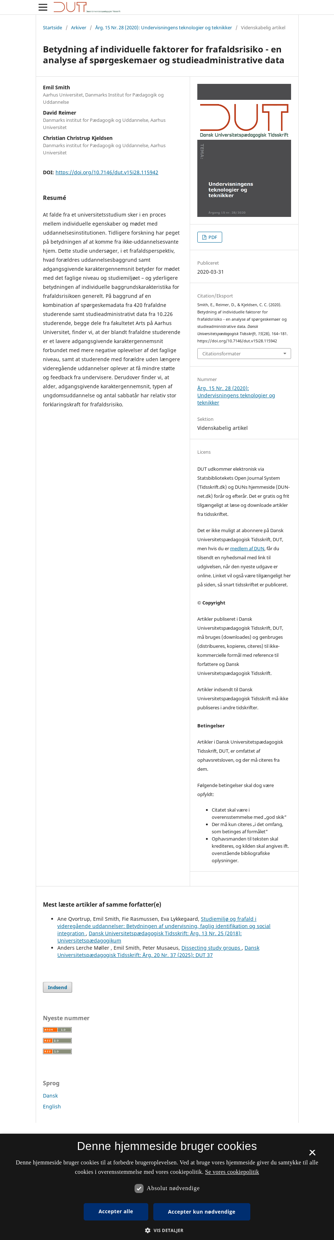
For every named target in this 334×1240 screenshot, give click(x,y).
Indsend (57, 987)
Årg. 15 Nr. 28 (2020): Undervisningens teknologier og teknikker (163, 27)
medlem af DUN (247, 548)
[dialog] (167, 1187)
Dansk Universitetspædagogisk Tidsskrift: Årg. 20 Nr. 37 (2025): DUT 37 (158, 951)
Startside (52, 27)
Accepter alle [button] (115, 1211)
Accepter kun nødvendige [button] (202, 1211)
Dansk (50, 1095)
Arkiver (78, 27)
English (52, 1106)
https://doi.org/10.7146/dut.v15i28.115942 (107, 172)
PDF (212, 237)
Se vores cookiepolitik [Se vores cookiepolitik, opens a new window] (232, 1172)
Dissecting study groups (211, 947)
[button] (166, 1230)
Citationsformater (221, 353)
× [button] (312, 1155)
